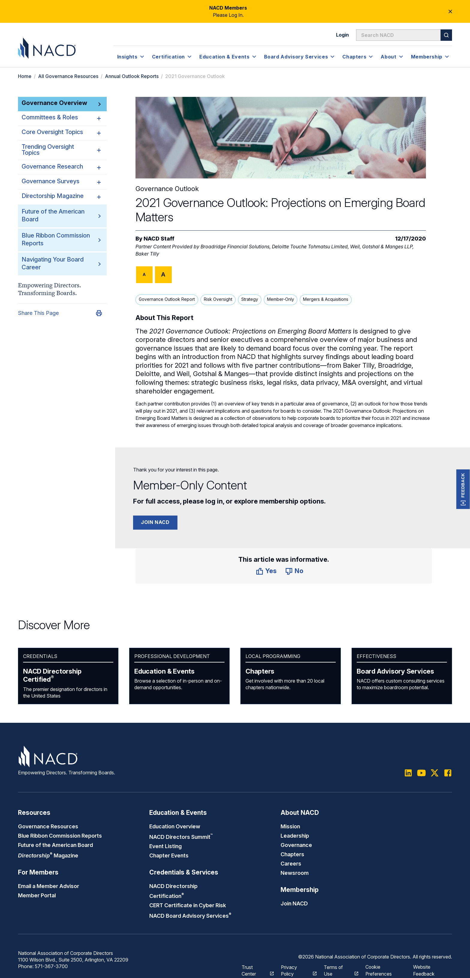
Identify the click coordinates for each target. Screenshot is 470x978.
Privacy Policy (295, 967)
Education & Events (164, 671)
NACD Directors (181, 836)
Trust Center (254, 967)
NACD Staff (159, 238)
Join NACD (155, 522)
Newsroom (295, 871)
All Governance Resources (68, 76)
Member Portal (37, 893)
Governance (296, 844)
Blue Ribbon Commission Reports (60, 835)
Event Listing (165, 845)
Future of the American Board (55, 844)
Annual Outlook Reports (132, 76)
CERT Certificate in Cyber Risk (187, 903)
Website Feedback (424, 967)
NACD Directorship (52, 675)
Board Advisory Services (395, 671)
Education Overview (174, 826)
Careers (291, 862)
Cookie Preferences (379, 967)
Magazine (48, 854)
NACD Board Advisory (190, 913)
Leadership (295, 835)
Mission (290, 826)
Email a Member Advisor (48, 884)
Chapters (259, 671)
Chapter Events (169, 854)
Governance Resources (48, 826)
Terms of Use (338, 967)
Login (342, 35)
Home (24, 76)
